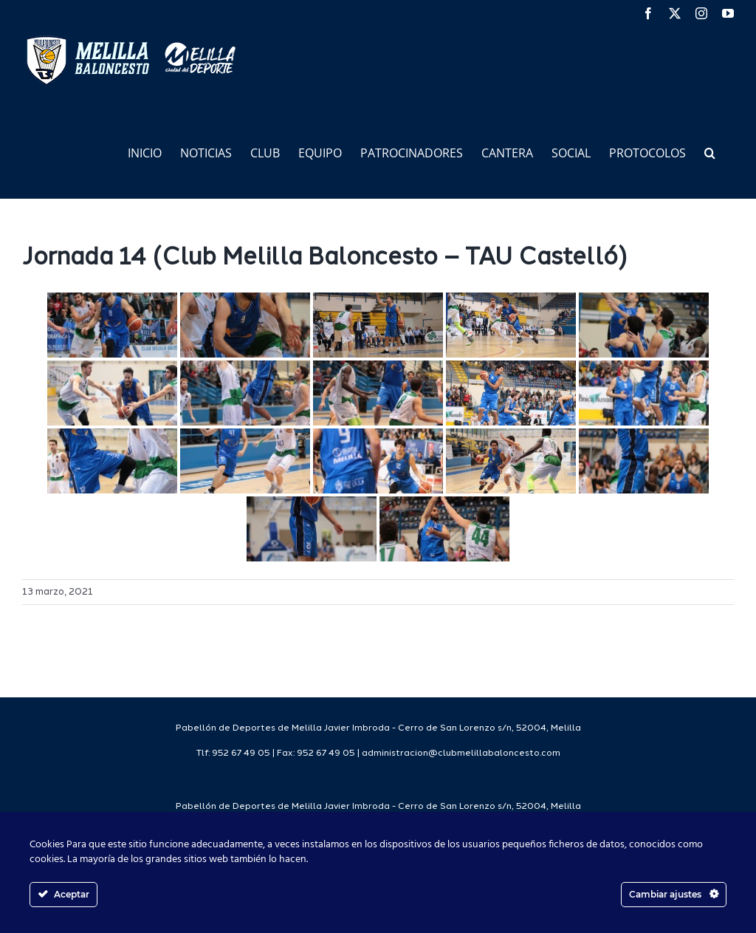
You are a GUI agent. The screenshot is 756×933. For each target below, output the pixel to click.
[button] (709, 152)
